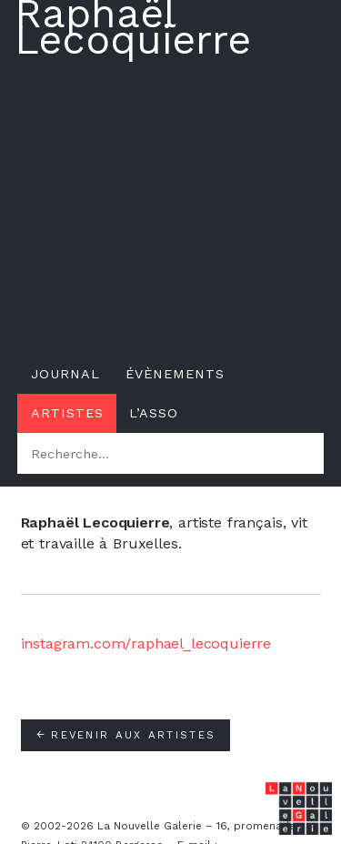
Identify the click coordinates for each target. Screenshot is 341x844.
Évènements (175, 374)
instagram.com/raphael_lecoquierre (146, 643)
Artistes (67, 413)
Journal (65, 374)
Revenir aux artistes (125, 734)
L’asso (153, 413)
